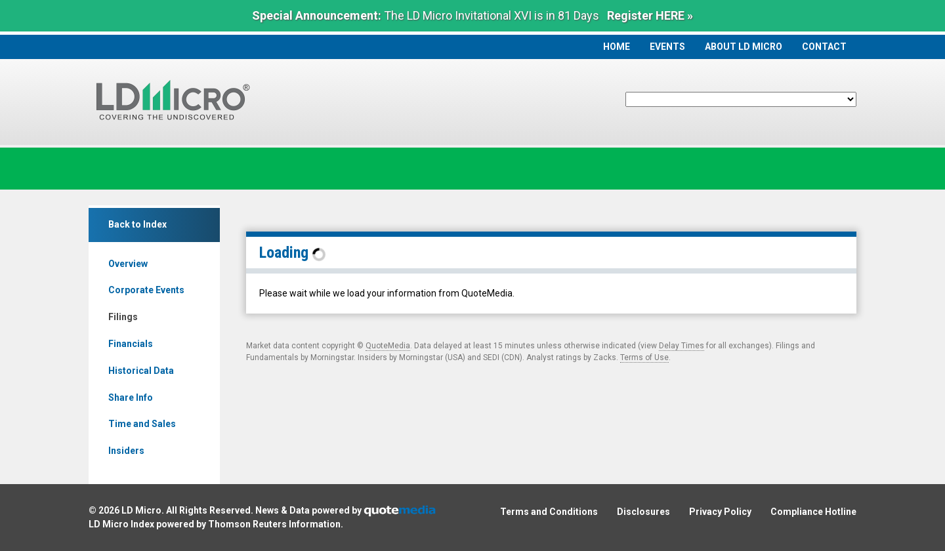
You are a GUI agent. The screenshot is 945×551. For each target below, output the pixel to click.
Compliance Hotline (813, 511)
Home (616, 46)
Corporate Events (146, 290)
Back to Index (137, 224)
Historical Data (141, 370)
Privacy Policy (720, 511)
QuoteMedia (388, 345)
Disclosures (643, 511)
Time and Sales (142, 423)
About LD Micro (743, 46)
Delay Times (681, 345)
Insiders (126, 450)
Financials (130, 343)
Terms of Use (644, 357)
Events (667, 46)
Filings (123, 317)
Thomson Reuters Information (274, 524)
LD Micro (141, 510)
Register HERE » (650, 15)
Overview (128, 263)
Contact (824, 46)
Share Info (130, 397)
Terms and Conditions (549, 511)
